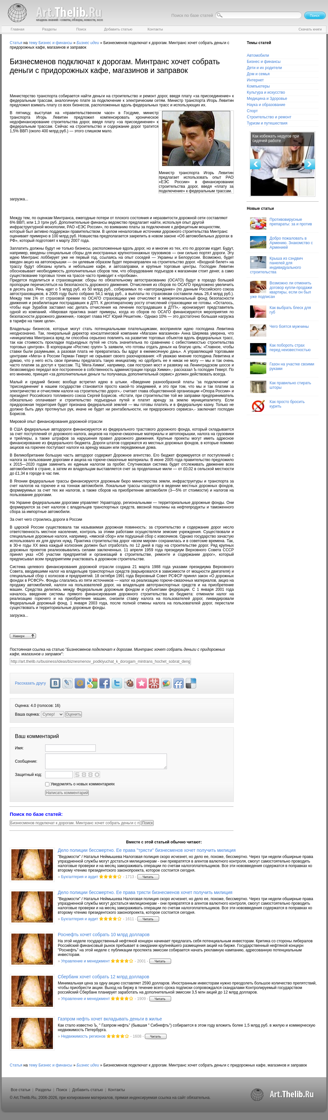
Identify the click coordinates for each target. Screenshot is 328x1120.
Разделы (43, 1090)
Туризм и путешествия (267, 123)
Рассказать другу (30, 683)
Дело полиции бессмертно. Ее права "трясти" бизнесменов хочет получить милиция (147, 850)
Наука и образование (266, 104)
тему (33, 43)
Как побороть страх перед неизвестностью (280, 349)
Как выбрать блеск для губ (280, 311)
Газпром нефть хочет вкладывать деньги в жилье (110, 1018)
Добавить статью (87, 1090)
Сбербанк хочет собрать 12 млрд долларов (103, 976)
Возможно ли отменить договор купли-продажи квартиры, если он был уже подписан (281, 290)
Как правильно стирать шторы (280, 387)
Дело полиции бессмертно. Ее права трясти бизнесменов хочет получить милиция (145, 892)
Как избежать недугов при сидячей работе (275, 138)
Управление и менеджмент (85, 961)
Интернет (255, 80)
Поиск (61, 1090)
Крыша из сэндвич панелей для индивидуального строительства (276, 265)
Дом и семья (258, 74)
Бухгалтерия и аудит (79, 877)
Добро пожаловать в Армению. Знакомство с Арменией (281, 243)
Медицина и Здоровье (267, 98)
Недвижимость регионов (83, 1036)
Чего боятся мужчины (279, 330)
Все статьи (20, 1090)
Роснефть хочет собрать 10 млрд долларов (103, 934)
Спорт (252, 111)
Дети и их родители (264, 68)
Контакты (116, 1090)
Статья (16, 43)
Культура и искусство (266, 92)
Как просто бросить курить (277, 405)
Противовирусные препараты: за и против (281, 223)
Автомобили (258, 55)
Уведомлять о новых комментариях (80, 784)
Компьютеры (258, 86)
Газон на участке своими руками (282, 368)
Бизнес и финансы (55, 43)
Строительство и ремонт (269, 117)
